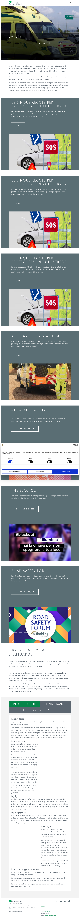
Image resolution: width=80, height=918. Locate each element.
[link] (56, 901)
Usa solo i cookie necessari (14, 471)
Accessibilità (44, 908)
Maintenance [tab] (55, 704)
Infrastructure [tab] (24, 704)
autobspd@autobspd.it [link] (50, 915)
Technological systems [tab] (40, 710)
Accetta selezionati (40, 471)
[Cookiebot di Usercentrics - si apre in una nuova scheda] (70, 445)
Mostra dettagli (73, 467)
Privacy (43, 906)
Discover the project (25, 429)
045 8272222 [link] (46, 911)
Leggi (18, 125)
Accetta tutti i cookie (66, 471)
